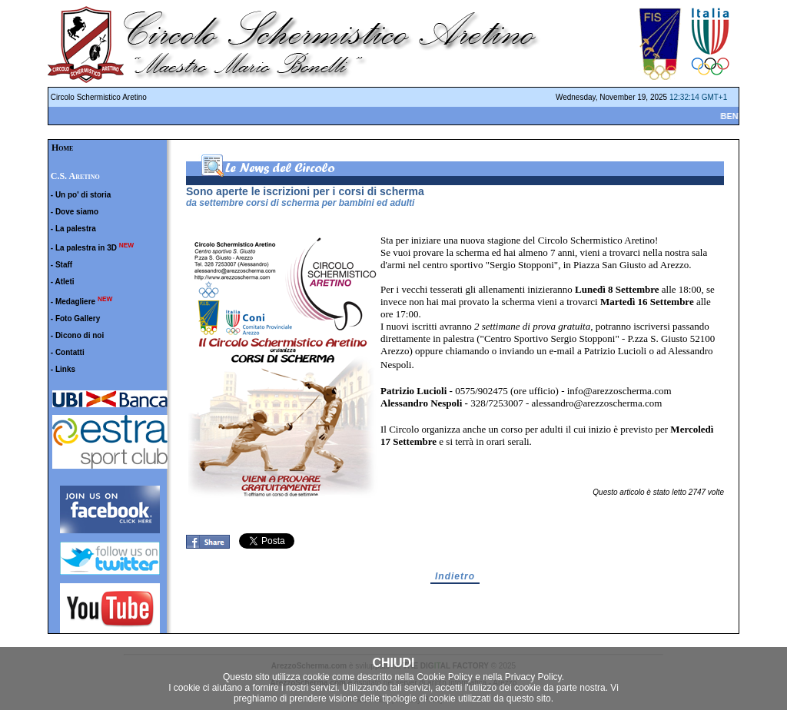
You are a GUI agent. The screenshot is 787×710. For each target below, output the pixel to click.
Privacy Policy (533, 677)
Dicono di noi (79, 335)
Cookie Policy (445, 677)
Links (65, 369)
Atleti (65, 281)
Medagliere (75, 301)
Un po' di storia (83, 195)
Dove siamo (76, 211)
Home (62, 147)
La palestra (75, 228)
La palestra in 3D (86, 248)
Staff (63, 264)
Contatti (70, 352)
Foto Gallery (77, 318)
